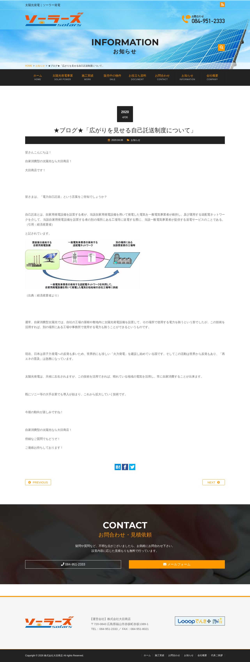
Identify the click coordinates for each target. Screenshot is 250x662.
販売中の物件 (112, 78)
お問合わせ (162, 78)
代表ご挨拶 (217, 655)
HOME (28, 65)
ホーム (37, 78)
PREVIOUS (40, 482)
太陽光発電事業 (62, 78)
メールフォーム (177, 564)
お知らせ (40, 65)
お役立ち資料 (137, 78)
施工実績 (87, 78)
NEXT (211, 482)
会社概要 (212, 78)
